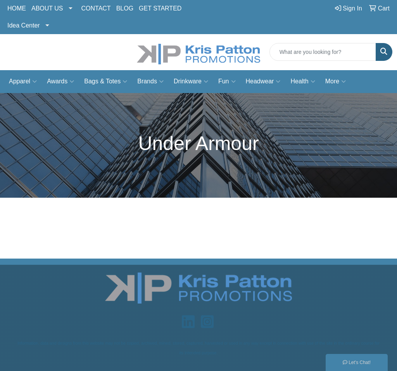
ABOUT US (47, 8)
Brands (150, 81)
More (335, 81)
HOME (16, 8)
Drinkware (191, 81)
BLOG (124, 8)
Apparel (23, 81)
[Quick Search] (322, 52)
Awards (60, 81)
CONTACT (96, 8)
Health (302, 81)
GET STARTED (160, 8)
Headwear (263, 81)
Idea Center (23, 25)
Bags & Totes (105, 81)
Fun (227, 81)
